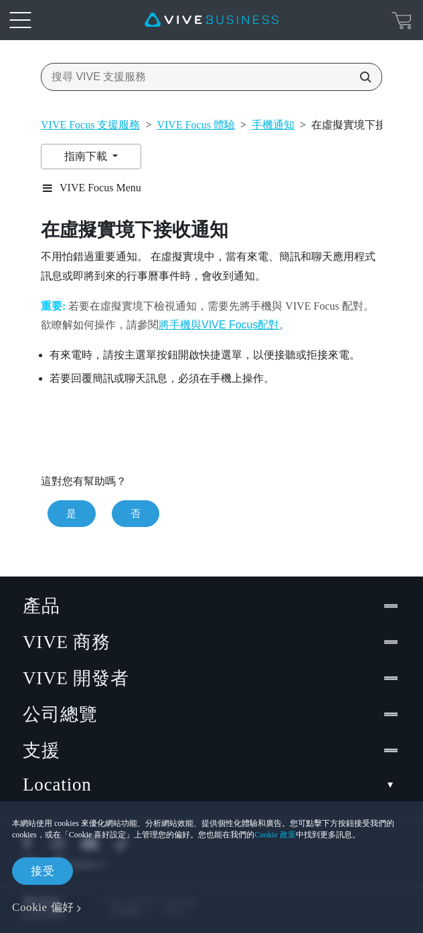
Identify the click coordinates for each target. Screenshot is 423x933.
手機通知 (273, 124)
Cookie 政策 (275, 834)
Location (211, 784)
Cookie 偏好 (43, 907)
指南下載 (87, 156)
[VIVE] (211, 20)
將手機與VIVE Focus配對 (219, 324)
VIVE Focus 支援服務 (90, 124)
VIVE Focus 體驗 (195, 124)
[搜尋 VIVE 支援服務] (361, 77)
